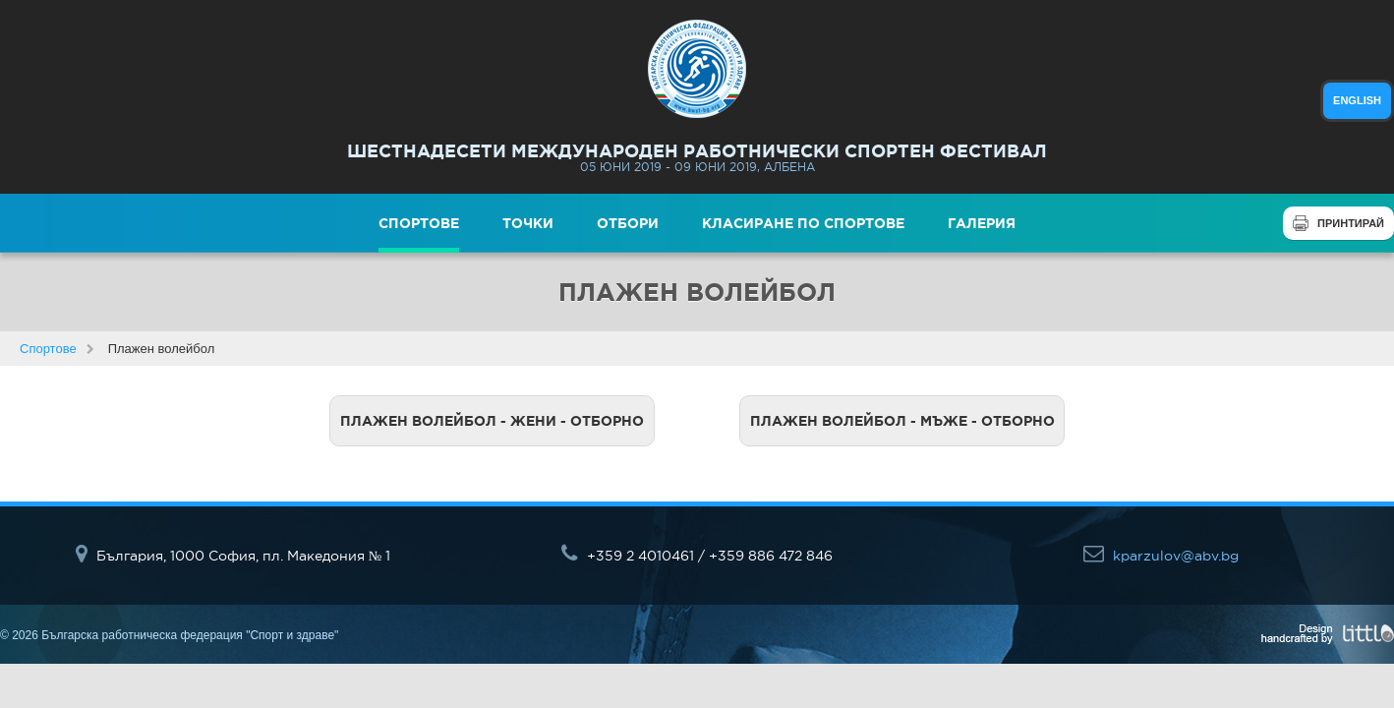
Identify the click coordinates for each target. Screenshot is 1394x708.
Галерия (982, 223)
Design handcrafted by (1327, 634)
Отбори (628, 223)
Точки (527, 223)
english (1357, 100)
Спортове (418, 223)
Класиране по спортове (803, 223)
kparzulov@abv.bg (1161, 555)
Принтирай (1350, 223)
